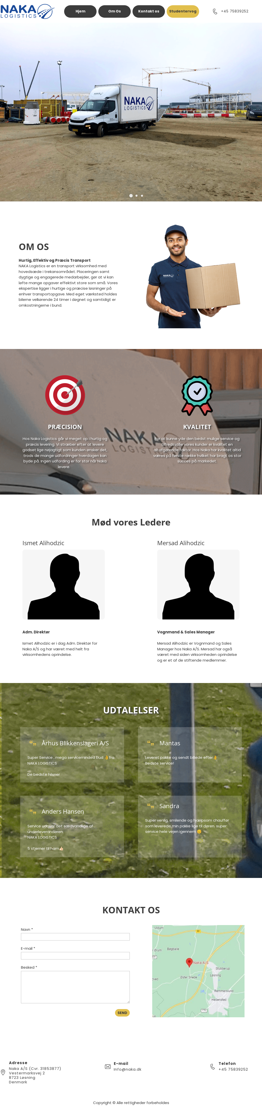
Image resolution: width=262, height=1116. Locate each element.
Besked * (29, 967)
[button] (131, 195)
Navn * (27, 929)
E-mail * (28, 948)
